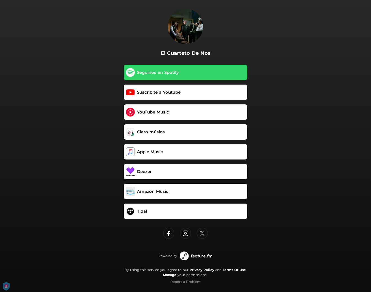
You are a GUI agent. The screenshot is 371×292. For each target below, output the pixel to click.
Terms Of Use (234, 270)
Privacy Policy (202, 270)
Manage (169, 275)
